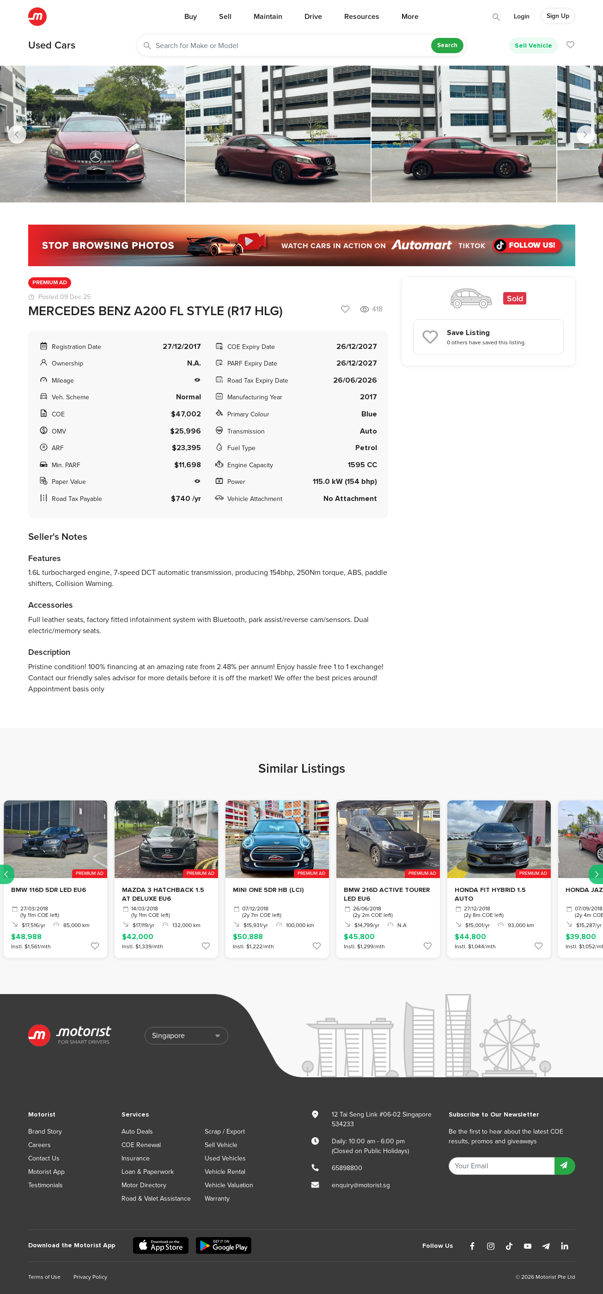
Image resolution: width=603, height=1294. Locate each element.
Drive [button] (313, 16)
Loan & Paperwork (148, 1172)
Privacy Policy (90, 1277)
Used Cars (51, 45)
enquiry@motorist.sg (361, 1185)
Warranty (217, 1198)
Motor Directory (144, 1185)
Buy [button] (190, 16)
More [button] (410, 16)
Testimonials (45, 1185)
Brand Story (45, 1131)
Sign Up (558, 16)
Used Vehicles (225, 1158)
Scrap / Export (225, 1131)
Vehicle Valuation (229, 1185)
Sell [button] (225, 16)
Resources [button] (361, 16)
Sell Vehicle (533, 45)
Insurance (136, 1158)
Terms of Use (44, 1277)
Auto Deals (137, 1131)
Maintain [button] (268, 16)
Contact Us (44, 1158)
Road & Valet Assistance (156, 1198)
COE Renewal (141, 1145)
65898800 (347, 1168)
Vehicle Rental (225, 1172)
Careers (39, 1145)
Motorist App (46, 1172)
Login (522, 16)
